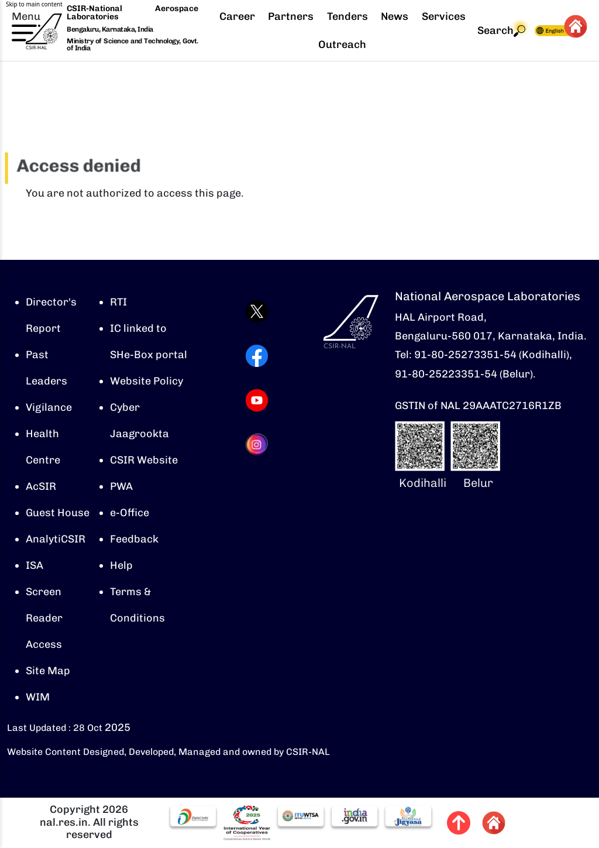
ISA (34, 565)
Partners (291, 16)
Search (501, 31)
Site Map (48, 670)
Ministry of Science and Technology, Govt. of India (132, 44)
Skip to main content (34, 4)
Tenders (347, 16)
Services (444, 16)
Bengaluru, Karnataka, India (110, 29)
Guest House (57, 512)
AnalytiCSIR (55, 539)
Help (121, 565)
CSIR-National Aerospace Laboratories (132, 13)
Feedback (134, 539)
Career (237, 16)
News (394, 16)
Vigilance (49, 407)
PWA (121, 486)
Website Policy (146, 381)
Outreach (342, 44)
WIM (38, 697)
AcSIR (41, 486)
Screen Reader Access (44, 618)
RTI (118, 302)
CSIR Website (144, 460)
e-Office (129, 512)
